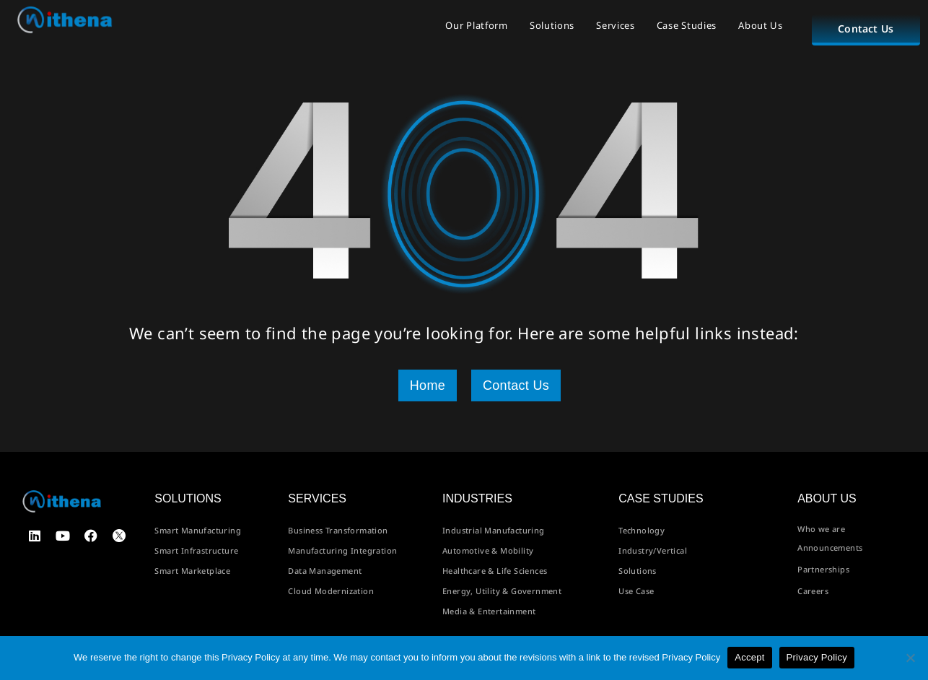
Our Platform (476, 25)
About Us (760, 25)
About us (827, 498)
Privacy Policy (817, 657)
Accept (749, 657)
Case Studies (687, 25)
